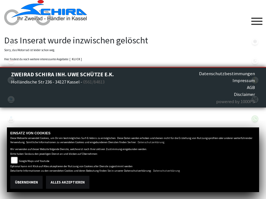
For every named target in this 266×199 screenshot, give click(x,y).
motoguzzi (11, 80)
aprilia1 (11, 61)
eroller (11, 41)
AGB (251, 87)
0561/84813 (94, 82)
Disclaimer (244, 94)
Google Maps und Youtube (34, 161)
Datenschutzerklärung (151, 142)
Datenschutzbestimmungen (227, 73)
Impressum (244, 80)
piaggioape (11, 119)
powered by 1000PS (235, 101)
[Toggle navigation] (257, 19)
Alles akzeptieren (68, 182)
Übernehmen (26, 182)
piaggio (11, 99)
